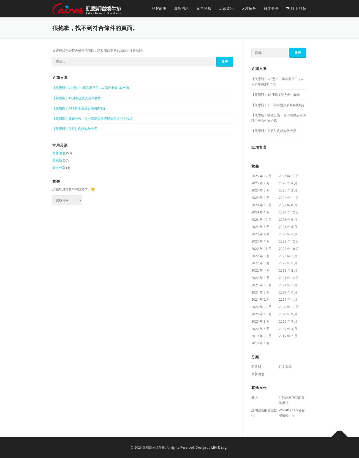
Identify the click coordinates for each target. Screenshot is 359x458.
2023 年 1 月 (260, 241)
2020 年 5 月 (260, 328)
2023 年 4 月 (260, 234)
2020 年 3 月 (288, 328)
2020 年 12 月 (261, 306)
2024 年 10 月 (261, 205)
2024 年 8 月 (288, 205)
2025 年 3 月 (260, 190)
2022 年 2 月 (288, 270)
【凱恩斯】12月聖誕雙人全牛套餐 (76, 98)
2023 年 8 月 (260, 226)
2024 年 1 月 (260, 212)
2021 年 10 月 (261, 285)
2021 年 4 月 (288, 292)
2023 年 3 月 (288, 234)
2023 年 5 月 (288, 226)
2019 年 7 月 (288, 336)
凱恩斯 (57, 160)
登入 (254, 397)
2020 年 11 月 (289, 306)
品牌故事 (159, 8)
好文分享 (271, 8)
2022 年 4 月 (260, 270)
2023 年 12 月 (289, 212)
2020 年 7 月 (288, 321)
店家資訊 (226, 8)
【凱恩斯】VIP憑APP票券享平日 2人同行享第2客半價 (90, 88)
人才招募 (249, 8)
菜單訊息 (204, 8)
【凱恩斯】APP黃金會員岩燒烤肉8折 (78, 108)
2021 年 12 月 (289, 277)
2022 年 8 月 (260, 256)
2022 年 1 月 (260, 277)
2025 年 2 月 (288, 190)
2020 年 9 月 (288, 314)
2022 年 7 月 (288, 256)
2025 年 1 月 (260, 197)
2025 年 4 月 (288, 183)
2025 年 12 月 (261, 176)
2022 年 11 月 (261, 248)
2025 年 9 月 (260, 183)
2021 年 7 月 (288, 285)
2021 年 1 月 (288, 299)
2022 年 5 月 (288, 263)
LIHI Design (219, 447)
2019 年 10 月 (261, 336)
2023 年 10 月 (261, 219)
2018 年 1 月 (260, 343)
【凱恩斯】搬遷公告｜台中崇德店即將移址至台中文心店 (92, 118)
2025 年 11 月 (289, 176)
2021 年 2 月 (260, 299)
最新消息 (181, 8)
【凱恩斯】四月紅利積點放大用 (74, 129)
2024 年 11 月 (289, 197)
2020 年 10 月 (261, 314)
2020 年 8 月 (260, 321)
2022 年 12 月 (289, 241)
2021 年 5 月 (260, 292)
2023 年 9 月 (288, 219)
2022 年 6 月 (260, 263)
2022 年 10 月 (289, 248)
